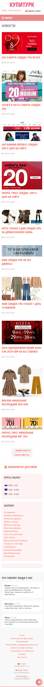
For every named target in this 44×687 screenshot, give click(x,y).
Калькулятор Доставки (20, 467)
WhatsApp (21, 677)
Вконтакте (21, 671)
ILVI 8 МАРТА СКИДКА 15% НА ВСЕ (21, 57)
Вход (4, 10)
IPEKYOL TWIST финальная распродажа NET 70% (17, 434)
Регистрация (15, 10)
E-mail (21, 665)
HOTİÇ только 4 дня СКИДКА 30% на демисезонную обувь (21, 230)
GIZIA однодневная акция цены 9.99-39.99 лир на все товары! (21, 349)
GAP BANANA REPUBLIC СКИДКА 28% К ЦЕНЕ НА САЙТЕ (19, 146)
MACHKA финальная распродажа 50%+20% (15, 402)
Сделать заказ (33, 10)
